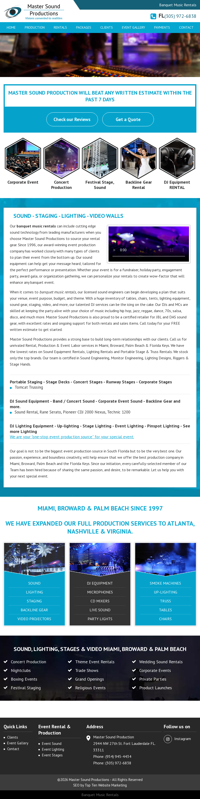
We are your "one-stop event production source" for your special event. (72, 436)
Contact (186, 27)
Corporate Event (22, 182)
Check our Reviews (72, 119)
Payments (162, 27)
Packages (83, 27)
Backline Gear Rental (139, 184)
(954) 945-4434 (118, 756)
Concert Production (61, 184)
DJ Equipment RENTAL (177, 184)
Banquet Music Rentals (100, 794)
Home (11, 27)
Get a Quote (128, 119)
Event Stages (52, 755)
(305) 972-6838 (180, 16)
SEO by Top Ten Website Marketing (100, 785)
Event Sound (51, 743)
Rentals (60, 27)
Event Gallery (133, 27)
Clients (106, 27)
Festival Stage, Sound (99, 184)
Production (35, 27)
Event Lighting (53, 749)
